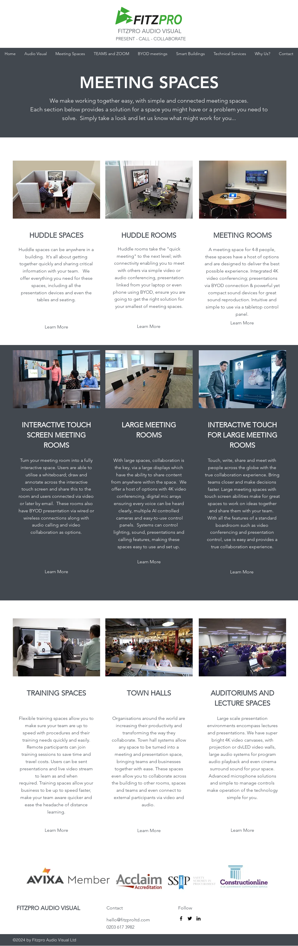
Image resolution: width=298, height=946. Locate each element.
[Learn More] (56, 571)
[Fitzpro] (181, 918)
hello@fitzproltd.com (128, 920)
